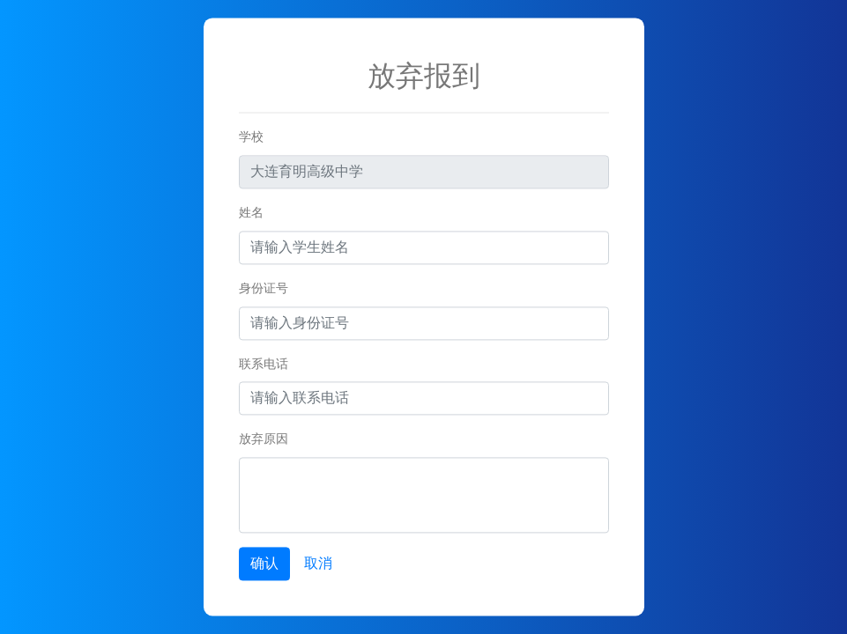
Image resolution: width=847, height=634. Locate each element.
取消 (318, 564)
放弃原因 (263, 439)
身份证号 (263, 288)
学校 (251, 137)
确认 (264, 564)
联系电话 (263, 364)
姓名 (251, 212)
